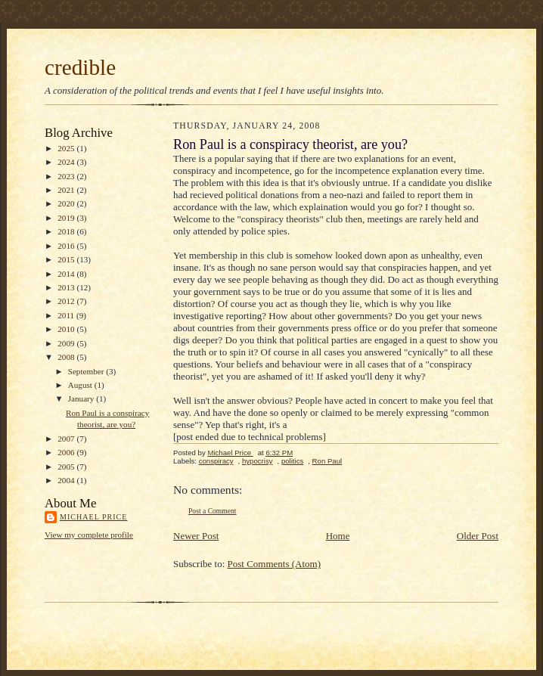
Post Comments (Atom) (274, 563)
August (81, 384)
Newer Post (196, 535)
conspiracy (216, 461)
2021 (66, 189)
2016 (66, 245)
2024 (66, 161)
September (87, 371)
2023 (66, 176)
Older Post (477, 535)
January (82, 398)
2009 (66, 343)
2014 (66, 273)
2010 (66, 328)
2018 (66, 231)
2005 (66, 466)
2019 (66, 217)
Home (338, 535)
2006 (66, 452)
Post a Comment (212, 511)
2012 (66, 300)
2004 (66, 480)
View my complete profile (89, 534)
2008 (66, 356)
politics (292, 461)
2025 (66, 148)
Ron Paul (327, 461)
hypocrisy (257, 461)
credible (80, 67)
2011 (66, 315)
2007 (66, 438)
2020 (66, 203)
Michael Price (93, 517)
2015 (66, 259)
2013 (66, 287)
